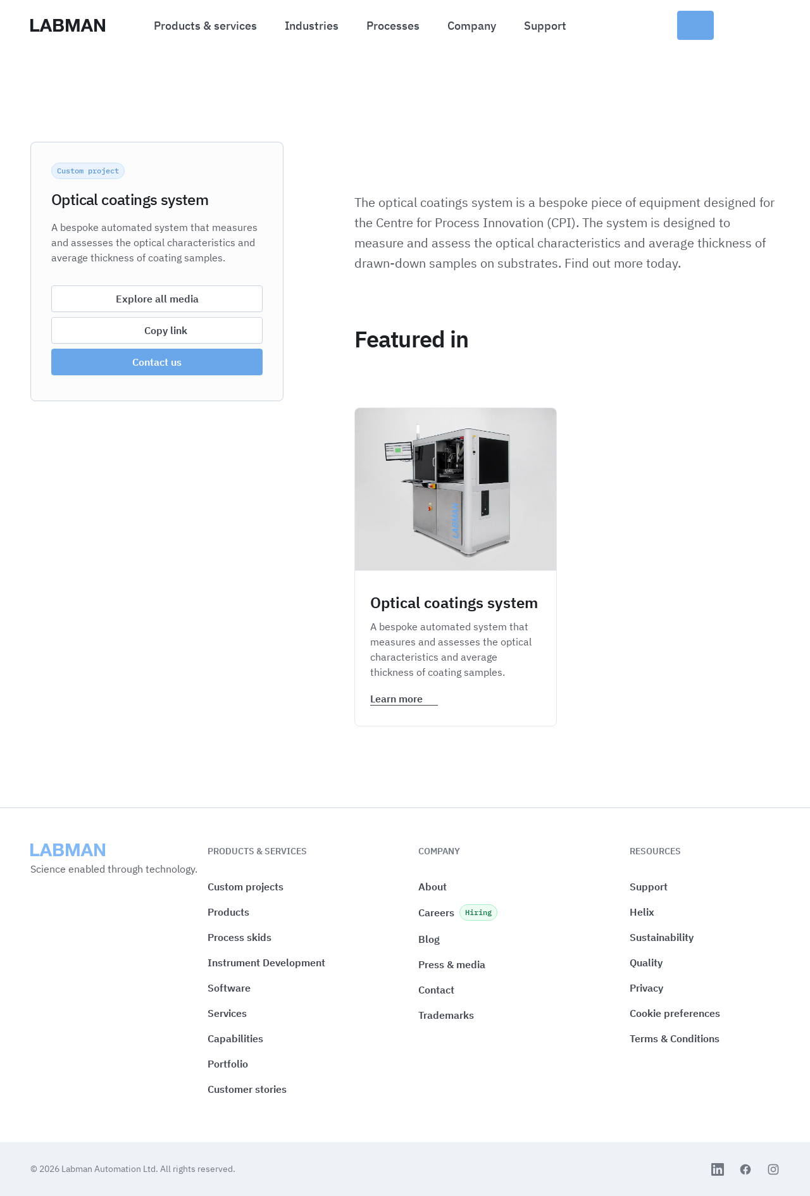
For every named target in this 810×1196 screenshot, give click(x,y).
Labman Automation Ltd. (110, 1168)
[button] (675, 1013)
